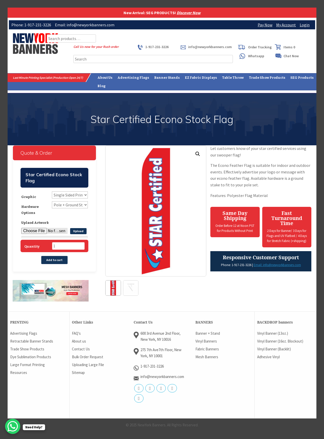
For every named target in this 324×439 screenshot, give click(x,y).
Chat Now (291, 56)
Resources (18, 372)
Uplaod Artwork (35, 223)
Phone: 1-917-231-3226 (236, 265)
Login (305, 24)
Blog (101, 86)
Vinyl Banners (206, 340)
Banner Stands (167, 77)
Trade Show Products (267, 77)
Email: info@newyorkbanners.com (277, 265)
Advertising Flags (133, 77)
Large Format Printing (27, 364)
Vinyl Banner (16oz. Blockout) (280, 340)
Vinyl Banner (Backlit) (274, 348)
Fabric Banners (207, 348)
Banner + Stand (207, 333)
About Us (104, 77)
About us (79, 340)
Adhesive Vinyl (268, 356)
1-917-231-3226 (157, 47)
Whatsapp (256, 56)
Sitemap (78, 372)
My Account (286, 24)
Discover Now (188, 12)
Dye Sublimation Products (30, 356)
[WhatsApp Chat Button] (12, 426)
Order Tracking (260, 47)
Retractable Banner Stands (31, 340)
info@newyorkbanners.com (210, 47)
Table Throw (233, 77)
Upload (78, 231)
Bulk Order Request (87, 356)
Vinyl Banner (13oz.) (272, 333)
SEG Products (302, 77)
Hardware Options (30, 210)
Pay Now (265, 24)
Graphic (28, 197)
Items (289, 47)
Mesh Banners (206, 356)
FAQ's (76, 333)
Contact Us (81, 348)
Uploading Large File (88, 364)
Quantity (31, 246)
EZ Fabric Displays (201, 77)
